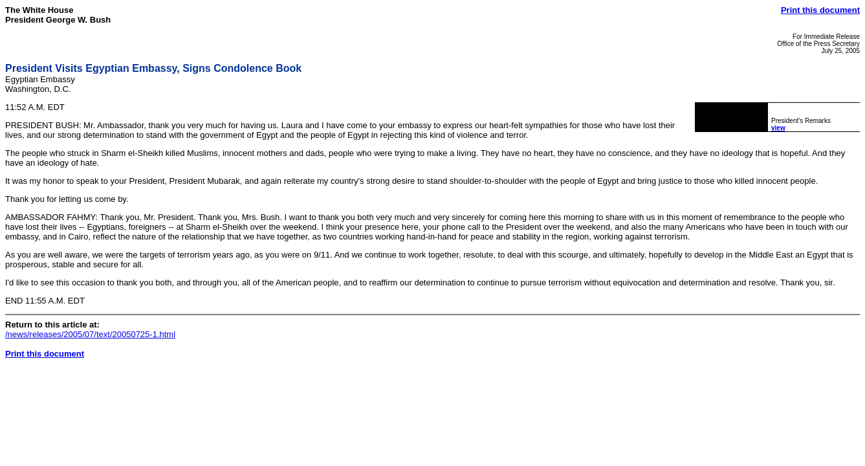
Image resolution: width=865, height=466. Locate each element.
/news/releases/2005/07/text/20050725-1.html (90, 334)
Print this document (820, 10)
